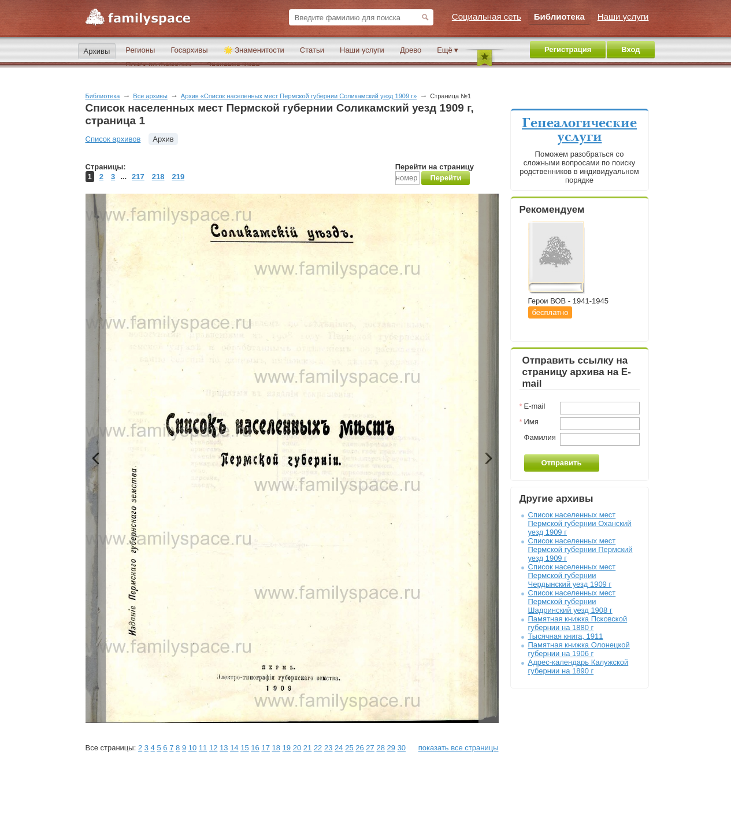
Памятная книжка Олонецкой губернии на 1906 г (579, 649)
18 (276, 747)
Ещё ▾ (447, 50)
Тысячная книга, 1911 (565, 636)
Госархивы (188, 50)
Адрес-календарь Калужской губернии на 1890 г (578, 666)
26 (359, 747)
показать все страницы (458, 747)
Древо (410, 50)
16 (255, 747)
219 (178, 176)
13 (224, 747)
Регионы (140, 50)
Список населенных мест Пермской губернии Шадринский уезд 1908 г (572, 601)
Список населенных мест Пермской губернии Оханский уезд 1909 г (580, 523)
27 (370, 747)
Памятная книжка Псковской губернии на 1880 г (578, 623)
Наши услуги (362, 50)
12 (213, 747)
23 (328, 747)
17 (265, 747)
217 (138, 176)
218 (158, 176)
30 (402, 747)
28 (380, 747)
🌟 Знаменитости (254, 50)
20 (297, 747)
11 (203, 747)
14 (234, 747)
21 (307, 747)
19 (287, 747)
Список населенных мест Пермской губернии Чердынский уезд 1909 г (572, 575)
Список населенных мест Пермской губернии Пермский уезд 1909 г (580, 549)
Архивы (97, 51)
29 (391, 747)
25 (349, 747)
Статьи (312, 50)
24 (339, 747)
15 (244, 747)
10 (192, 747)
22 (318, 747)
